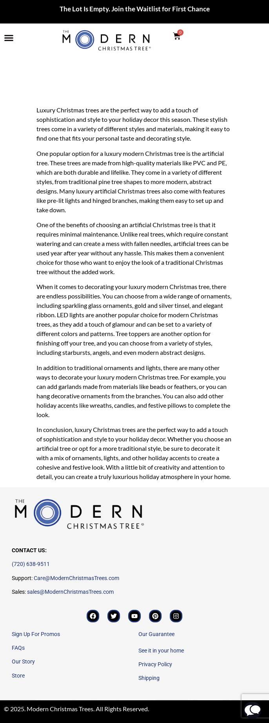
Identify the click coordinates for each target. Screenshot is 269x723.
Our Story (23, 661)
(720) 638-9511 (31, 564)
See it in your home (161, 650)
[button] (9, 38)
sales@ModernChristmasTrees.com (70, 592)
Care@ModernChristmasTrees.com (76, 578)
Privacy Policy (155, 664)
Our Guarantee (156, 634)
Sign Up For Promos (36, 634)
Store (18, 675)
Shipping (149, 678)
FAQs (18, 648)
